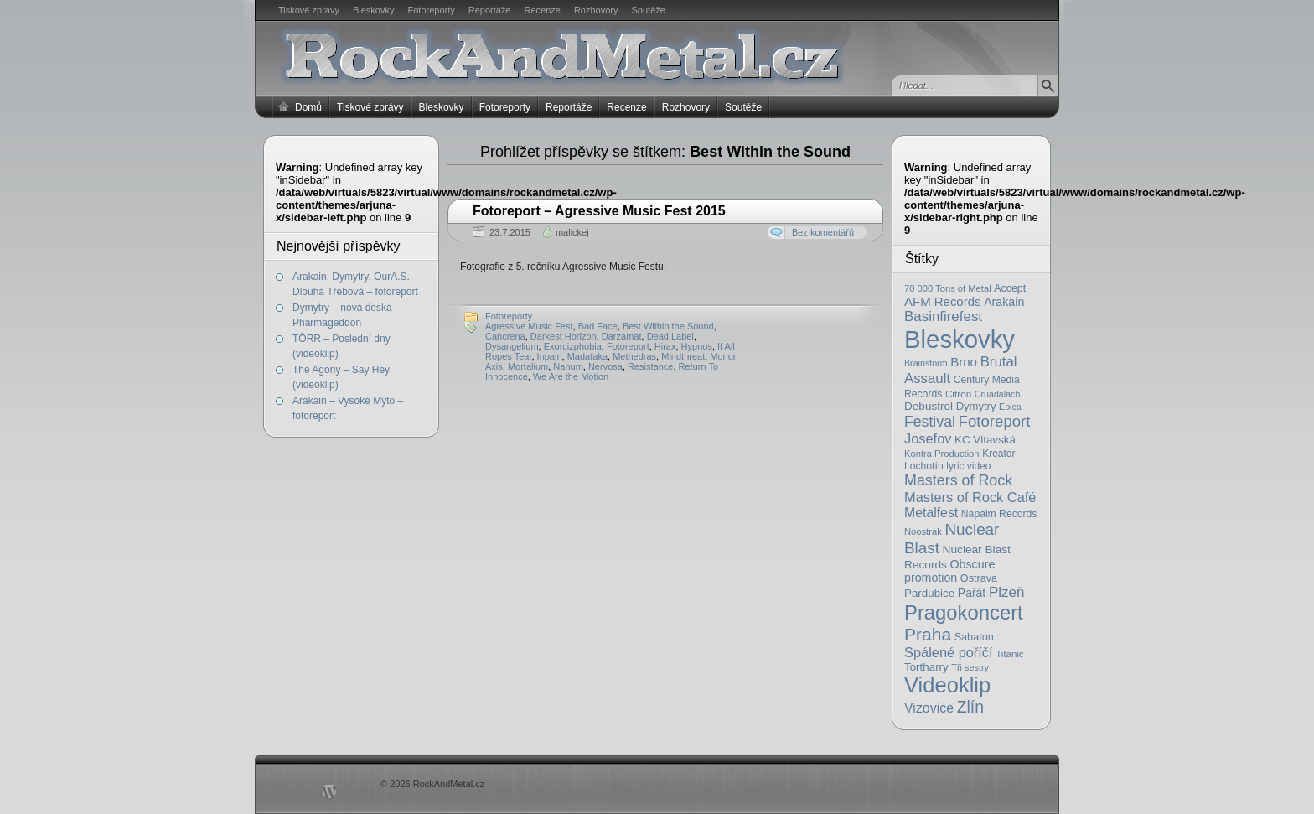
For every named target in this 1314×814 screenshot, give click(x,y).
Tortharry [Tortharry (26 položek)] (926, 667)
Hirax (665, 346)
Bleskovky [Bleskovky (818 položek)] (959, 339)
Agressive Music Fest (529, 326)
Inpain (549, 356)
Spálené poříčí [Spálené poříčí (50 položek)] (948, 652)
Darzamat (622, 336)
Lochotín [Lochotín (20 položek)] (924, 466)
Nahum (567, 366)
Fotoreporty (430, 10)
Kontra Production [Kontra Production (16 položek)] (942, 453)
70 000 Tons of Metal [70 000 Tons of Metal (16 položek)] (947, 288)
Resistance (650, 366)
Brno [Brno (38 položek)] (963, 362)
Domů (308, 107)
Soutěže (648, 10)
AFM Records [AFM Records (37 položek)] (942, 301)
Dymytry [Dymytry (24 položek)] (976, 406)
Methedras (634, 356)
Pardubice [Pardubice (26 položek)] (929, 593)
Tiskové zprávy (308, 10)
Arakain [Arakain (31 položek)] (1004, 301)
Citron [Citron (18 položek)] (958, 393)
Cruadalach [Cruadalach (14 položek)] (998, 394)
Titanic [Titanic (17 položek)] (1010, 654)
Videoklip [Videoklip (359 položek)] (947, 685)
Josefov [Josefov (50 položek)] (927, 438)
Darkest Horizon (563, 336)
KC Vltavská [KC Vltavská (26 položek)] (985, 439)
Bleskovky (374, 10)
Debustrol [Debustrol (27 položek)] (928, 406)
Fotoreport (628, 346)
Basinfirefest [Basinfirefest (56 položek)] (943, 316)
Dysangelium (512, 346)
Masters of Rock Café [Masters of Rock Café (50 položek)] (970, 497)
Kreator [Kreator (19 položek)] (998, 453)
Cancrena (505, 336)
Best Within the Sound (668, 326)
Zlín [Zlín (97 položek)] (970, 706)
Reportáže (489, 10)
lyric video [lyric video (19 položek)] (968, 466)
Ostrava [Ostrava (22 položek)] (978, 578)
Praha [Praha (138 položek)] (927, 634)
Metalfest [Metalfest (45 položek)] (931, 513)
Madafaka (587, 356)
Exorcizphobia (573, 346)
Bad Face (598, 326)
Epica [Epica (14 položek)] (1010, 407)
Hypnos (696, 346)
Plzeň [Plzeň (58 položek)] (1007, 592)
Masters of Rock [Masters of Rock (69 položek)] (958, 480)
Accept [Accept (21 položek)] (1010, 288)
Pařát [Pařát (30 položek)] (972, 592)
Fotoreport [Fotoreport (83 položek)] (995, 421)
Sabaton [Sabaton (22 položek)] (974, 637)
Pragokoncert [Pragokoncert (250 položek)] (963, 612)
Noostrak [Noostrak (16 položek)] (923, 531)
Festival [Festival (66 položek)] (929, 421)
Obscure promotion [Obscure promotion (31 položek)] (949, 570)
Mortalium (528, 366)
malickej (572, 232)
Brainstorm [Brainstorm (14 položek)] (926, 363)
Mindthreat (683, 356)
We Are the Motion (570, 376)
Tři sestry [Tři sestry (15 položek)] (970, 667)
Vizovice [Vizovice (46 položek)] (929, 708)
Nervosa (605, 366)
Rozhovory (596, 10)
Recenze (543, 10)
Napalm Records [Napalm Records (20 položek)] (999, 514)
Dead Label (670, 336)
